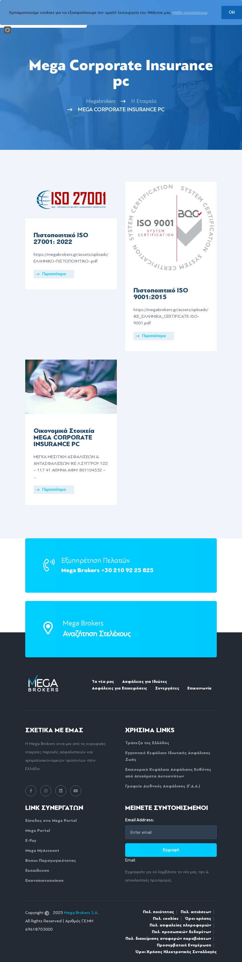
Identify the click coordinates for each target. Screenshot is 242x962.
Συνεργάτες (167, 688)
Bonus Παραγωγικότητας (50, 860)
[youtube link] (75, 790)
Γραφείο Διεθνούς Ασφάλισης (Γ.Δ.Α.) (162, 786)
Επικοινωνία (199, 688)
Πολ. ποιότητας (158, 911)
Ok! (232, 12)
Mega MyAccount (42, 850)
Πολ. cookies (165, 918)
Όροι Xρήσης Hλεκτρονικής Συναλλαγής (176, 951)
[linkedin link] (60, 790)
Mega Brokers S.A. (81, 912)
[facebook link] (30, 790)
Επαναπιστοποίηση (44, 880)
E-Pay (30, 840)
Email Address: (139, 820)
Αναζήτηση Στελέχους (96, 633)
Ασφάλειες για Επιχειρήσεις (119, 688)
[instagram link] (45, 790)
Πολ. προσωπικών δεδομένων (181, 931)
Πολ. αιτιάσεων (196, 911)
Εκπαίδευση (37, 870)
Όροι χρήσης (198, 918)
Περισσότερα (51, 274)
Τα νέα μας (103, 681)
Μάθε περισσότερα (189, 12)
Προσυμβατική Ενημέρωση (184, 945)
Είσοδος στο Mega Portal (51, 820)
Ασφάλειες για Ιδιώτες (144, 681)
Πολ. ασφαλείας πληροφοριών (180, 925)
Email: (130, 860)
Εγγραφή (171, 850)
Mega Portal (37, 830)
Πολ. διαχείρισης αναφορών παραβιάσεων (168, 938)
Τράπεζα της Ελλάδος (147, 742)
